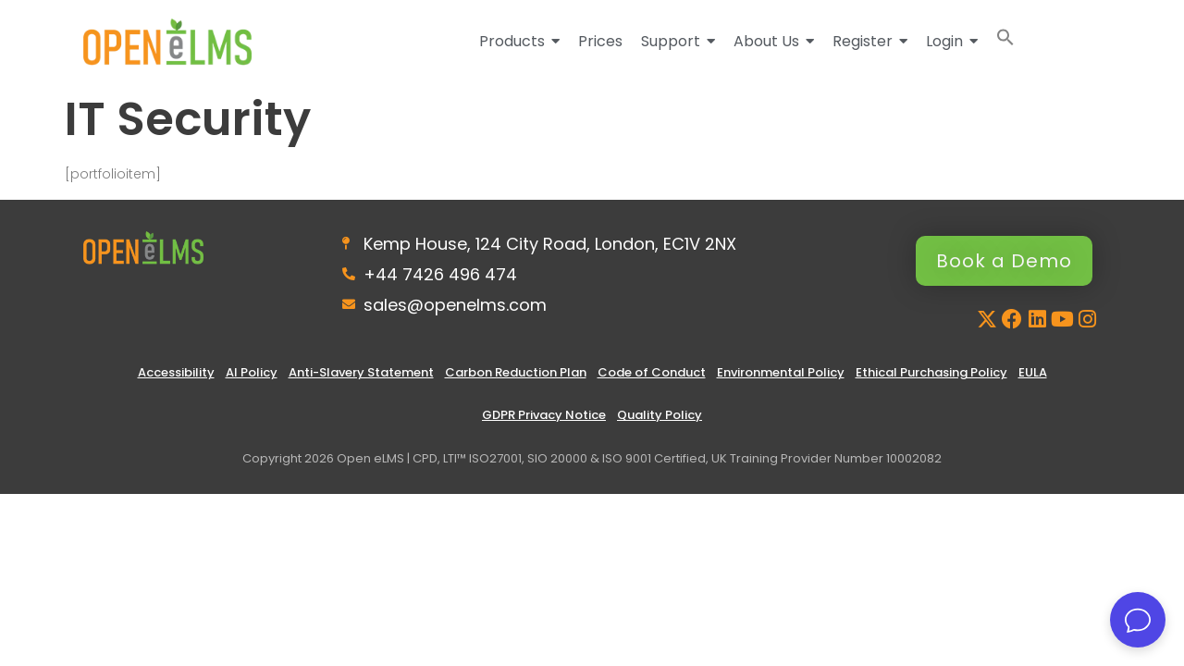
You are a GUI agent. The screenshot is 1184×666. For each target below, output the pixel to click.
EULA (1032, 372)
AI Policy (252, 372)
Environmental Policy (781, 372)
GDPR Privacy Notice (544, 415)
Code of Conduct (652, 372)
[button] (1005, 41)
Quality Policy (659, 415)
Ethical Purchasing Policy (931, 372)
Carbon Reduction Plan (515, 372)
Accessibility (176, 372)
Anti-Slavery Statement (361, 372)
